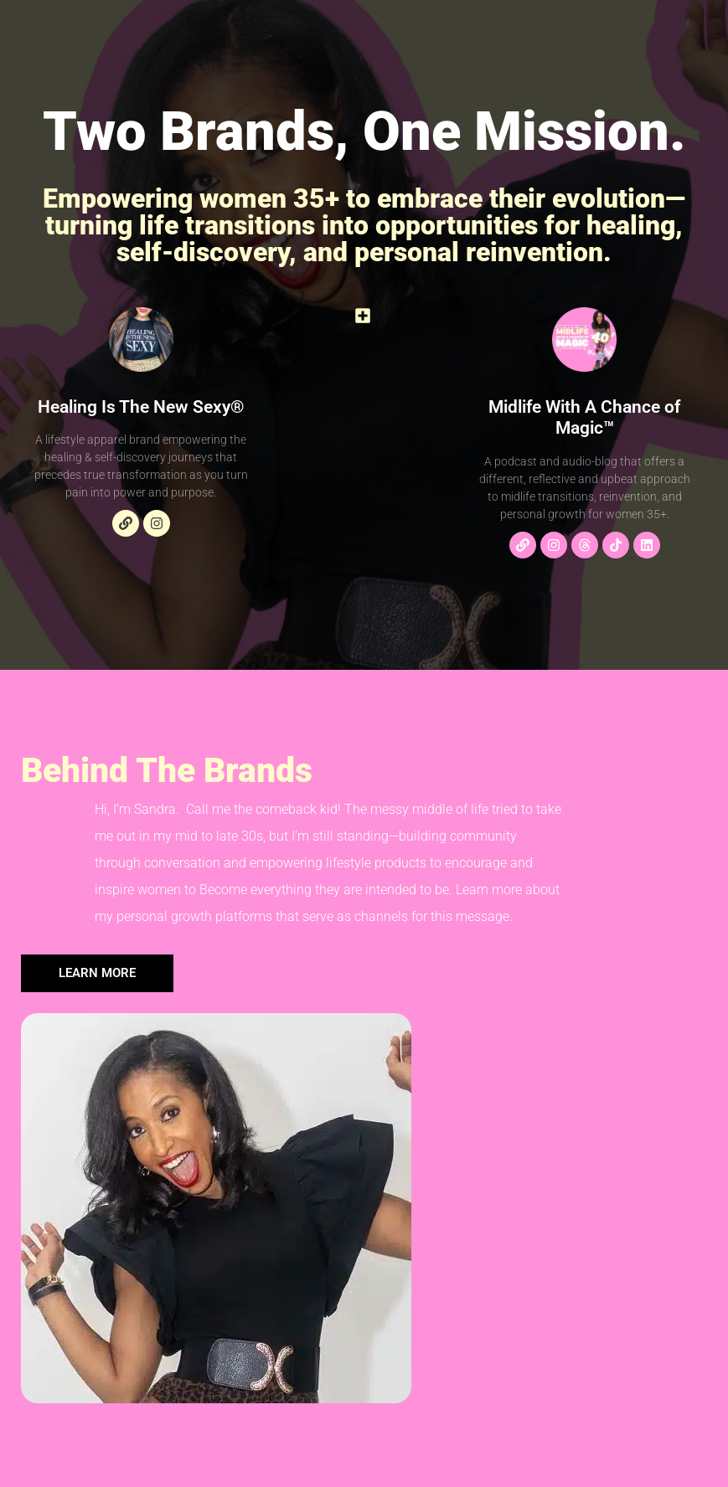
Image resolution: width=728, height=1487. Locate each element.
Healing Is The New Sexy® (141, 407)
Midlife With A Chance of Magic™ (584, 417)
